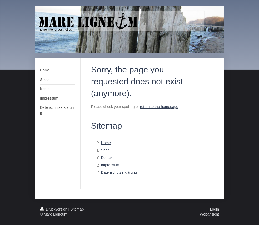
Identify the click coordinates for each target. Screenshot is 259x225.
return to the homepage (159, 107)
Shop (105, 150)
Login (214, 209)
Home (106, 143)
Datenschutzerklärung (119, 172)
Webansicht (209, 214)
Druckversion (54, 209)
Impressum (110, 165)
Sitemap (77, 209)
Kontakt (107, 157)
